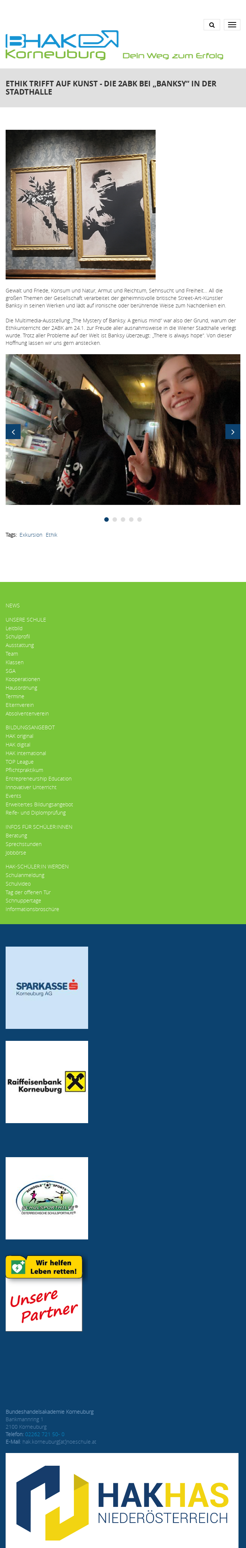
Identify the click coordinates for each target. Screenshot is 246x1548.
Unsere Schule (26, 619)
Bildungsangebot (30, 727)
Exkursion (31, 534)
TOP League (20, 761)
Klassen (15, 662)
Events (13, 795)
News (13, 605)
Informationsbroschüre (32, 909)
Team (12, 653)
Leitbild (14, 628)
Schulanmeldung (25, 875)
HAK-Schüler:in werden (37, 866)
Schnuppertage (23, 900)
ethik (51, 534)
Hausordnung (21, 687)
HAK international (26, 753)
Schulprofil (18, 636)
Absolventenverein (27, 713)
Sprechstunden (24, 843)
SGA (10, 670)
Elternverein (20, 704)
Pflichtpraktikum (24, 769)
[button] (123, 428)
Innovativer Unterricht (31, 787)
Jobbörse (16, 852)
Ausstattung (20, 645)
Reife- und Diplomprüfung (36, 812)
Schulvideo (18, 883)
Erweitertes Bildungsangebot (39, 804)
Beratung (16, 835)
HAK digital (18, 744)
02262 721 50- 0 (44, 1434)
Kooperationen (23, 679)
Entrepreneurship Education (39, 778)
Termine (15, 696)
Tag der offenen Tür (28, 892)
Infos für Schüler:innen (39, 826)
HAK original (19, 735)
